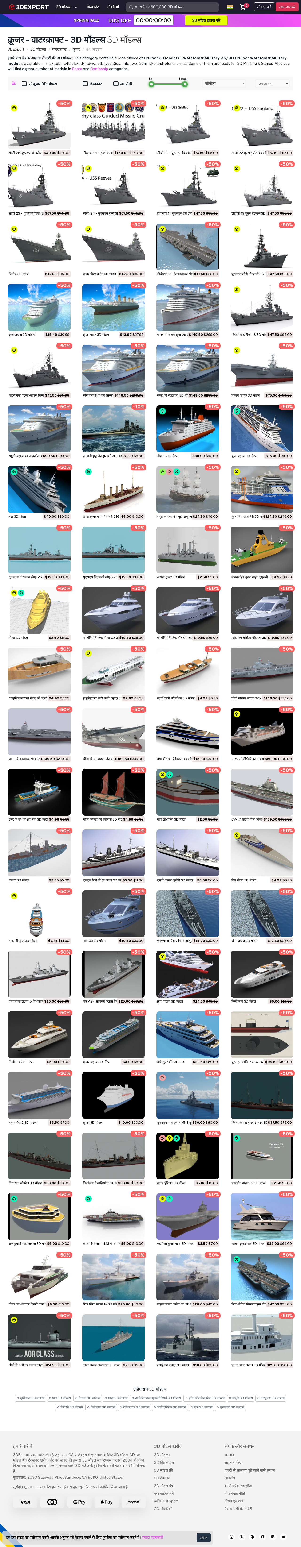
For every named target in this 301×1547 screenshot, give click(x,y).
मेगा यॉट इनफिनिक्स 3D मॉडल (176, 759)
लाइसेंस (230, 1478)
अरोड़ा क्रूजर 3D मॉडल (171, 577)
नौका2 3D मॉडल (167, 456)
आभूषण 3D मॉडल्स (271, 1398)
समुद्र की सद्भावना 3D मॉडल (174, 395)
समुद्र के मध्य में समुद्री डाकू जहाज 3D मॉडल (183, 516)
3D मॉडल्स (162, 1454)
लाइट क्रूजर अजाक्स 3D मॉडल (101, 1365)
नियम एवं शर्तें (234, 1501)
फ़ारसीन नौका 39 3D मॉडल (248, 1183)
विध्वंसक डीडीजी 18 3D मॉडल (250, 334)
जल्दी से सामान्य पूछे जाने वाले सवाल (250, 1470)
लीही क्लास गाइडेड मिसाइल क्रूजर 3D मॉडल (109, 153)
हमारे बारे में (22, 1446)
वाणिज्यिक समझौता (238, 1485)
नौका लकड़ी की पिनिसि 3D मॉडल (103, 819)
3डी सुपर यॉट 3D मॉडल (171, 1062)
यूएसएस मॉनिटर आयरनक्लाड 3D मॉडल (255, 1062)
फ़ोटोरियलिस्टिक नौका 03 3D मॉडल (105, 638)
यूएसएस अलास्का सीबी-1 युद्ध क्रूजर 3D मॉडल (185, 1122)
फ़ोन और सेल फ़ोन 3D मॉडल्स (205, 1398)
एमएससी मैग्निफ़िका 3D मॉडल (250, 759)
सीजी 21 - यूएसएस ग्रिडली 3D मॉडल (179, 153)
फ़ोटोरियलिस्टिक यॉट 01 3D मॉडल (252, 638)
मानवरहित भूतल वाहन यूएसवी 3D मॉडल (256, 577)
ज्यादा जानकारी (152, 1537)
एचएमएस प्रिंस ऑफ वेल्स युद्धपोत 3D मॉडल (184, 941)
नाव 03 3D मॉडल (94, 941)
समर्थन (229, 1454)
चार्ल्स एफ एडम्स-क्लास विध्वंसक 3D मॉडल (35, 395)
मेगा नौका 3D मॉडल (243, 880)
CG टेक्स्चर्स (162, 1478)
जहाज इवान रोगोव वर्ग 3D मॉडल (177, 1304)
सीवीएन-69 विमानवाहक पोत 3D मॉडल (181, 274)
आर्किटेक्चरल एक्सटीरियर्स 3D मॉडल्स (156, 1398)
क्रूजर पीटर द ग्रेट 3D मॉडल (99, 274)
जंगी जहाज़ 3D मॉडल (244, 941)
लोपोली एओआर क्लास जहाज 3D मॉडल (33, 1365)
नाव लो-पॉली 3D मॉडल (171, 819)
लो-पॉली (122, 84)
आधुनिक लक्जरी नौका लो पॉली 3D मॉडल (34, 698)
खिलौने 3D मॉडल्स (70, 1407)
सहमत (203, 1537)
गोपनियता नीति (235, 1493)
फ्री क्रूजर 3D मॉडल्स (39, 84)
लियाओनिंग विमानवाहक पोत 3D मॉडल (255, 1304)
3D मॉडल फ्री (163, 1470)
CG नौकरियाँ (163, 1508)
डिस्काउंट (92, 84)
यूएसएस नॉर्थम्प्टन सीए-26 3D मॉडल (32, 577)
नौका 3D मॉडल (18, 638)
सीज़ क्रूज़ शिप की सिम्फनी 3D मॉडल (105, 395)
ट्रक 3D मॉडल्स (201, 1407)
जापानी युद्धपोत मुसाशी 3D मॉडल (103, 456)
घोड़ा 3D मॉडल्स (115, 1398)
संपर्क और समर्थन (240, 1446)
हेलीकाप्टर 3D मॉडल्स (134, 1407)
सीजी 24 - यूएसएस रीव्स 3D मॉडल (105, 213)
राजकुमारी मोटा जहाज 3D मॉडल (28, 1244)
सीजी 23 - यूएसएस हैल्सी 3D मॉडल (31, 213)
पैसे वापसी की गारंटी (238, 1508)
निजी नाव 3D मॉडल (243, 1001)
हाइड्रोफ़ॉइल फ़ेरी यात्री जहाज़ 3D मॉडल (107, 698)
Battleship (99, 68)
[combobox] (224, 83)
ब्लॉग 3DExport (166, 1501)
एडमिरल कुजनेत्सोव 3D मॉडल (175, 1244)
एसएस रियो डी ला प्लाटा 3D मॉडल (104, 880)
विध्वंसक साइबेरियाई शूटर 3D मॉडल (253, 1122)
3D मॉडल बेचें (164, 1485)
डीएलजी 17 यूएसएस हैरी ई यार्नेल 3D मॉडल (183, 213)
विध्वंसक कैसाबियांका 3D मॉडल (102, 1183)
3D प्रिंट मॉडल (164, 1462)
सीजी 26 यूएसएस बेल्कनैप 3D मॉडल (31, 153)
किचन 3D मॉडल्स (87, 1398)
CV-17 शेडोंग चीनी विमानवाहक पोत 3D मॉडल (260, 819)
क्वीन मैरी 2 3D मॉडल (22, 1122)
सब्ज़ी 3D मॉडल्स (241, 1398)
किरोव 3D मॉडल (19, 274)
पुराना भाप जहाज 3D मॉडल (248, 1365)
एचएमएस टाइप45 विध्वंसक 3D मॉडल (32, 1001)
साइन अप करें (287, 7)
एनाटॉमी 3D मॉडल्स (230, 1407)
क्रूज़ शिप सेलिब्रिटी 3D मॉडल (249, 516)
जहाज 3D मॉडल (19, 880)
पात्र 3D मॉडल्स (60, 1398)
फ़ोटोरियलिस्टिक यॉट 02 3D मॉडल (178, 638)
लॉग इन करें (264, 7)
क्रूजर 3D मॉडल (92, 1122)
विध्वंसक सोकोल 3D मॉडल (25, 1183)
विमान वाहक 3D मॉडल (245, 395)
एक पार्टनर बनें (164, 1493)
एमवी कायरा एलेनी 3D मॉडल (175, 880)
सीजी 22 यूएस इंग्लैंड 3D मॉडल (250, 153)
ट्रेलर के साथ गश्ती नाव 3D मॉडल (29, 819)
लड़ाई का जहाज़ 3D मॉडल (173, 1365)
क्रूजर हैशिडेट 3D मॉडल (171, 1183)
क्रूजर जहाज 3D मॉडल (96, 1062)
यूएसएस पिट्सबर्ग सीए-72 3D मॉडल (105, 577)
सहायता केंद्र (233, 1462)
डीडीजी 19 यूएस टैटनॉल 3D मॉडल (252, 213)
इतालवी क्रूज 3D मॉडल (23, 941)
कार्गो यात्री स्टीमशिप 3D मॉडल (175, 698)
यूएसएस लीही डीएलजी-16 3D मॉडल (254, 274)
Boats (77, 68)
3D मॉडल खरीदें (168, 1446)
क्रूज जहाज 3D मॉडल (22, 334)
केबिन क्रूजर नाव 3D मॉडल (247, 1244)
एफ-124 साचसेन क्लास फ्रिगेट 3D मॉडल (108, 1001)
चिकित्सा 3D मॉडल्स (101, 1407)
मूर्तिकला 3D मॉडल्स (30, 1398)
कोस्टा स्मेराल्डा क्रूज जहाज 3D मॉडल (179, 334)
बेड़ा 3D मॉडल (17, 516)
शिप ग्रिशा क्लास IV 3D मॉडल (101, 1304)
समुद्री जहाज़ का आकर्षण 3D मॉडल (30, 456)
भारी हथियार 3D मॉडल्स (170, 1407)
